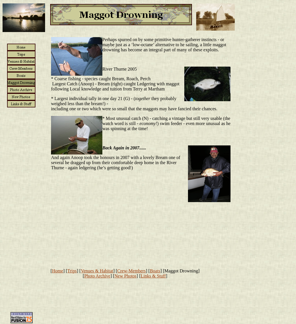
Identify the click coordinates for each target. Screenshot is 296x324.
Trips (72, 270)
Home (57, 270)
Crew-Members (131, 270)
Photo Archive (97, 276)
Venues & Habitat (97, 270)
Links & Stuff (153, 276)
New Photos (126, 276)
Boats (155, 270)
